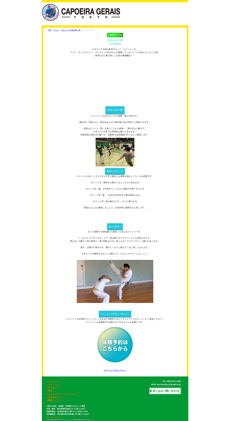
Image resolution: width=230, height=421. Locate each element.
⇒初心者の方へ (53, 397)
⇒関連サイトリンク (55, 400)
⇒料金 (49, 390)
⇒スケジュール (53, 384)
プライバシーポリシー (53, 417)
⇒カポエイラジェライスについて (62, 394)
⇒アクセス (51, 387)
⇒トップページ (53, 381)
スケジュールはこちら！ (115, 370)
